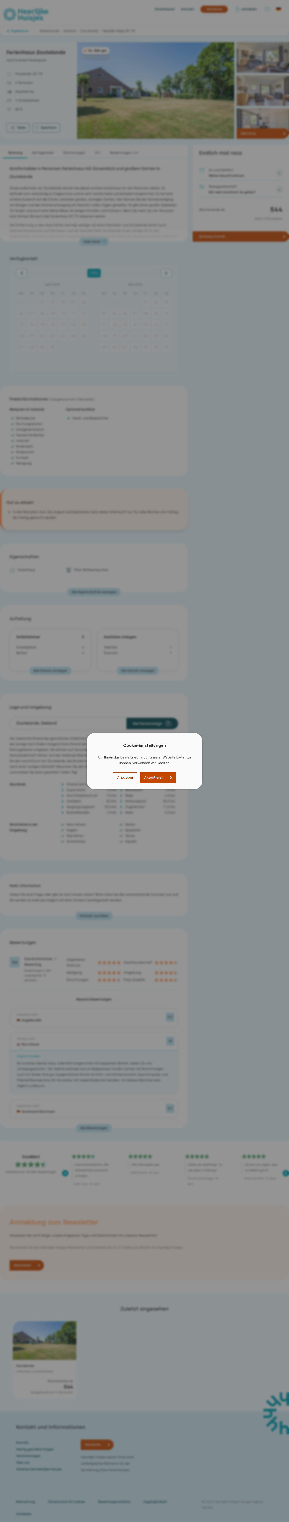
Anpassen (125, 777)
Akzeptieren (153, 777)
